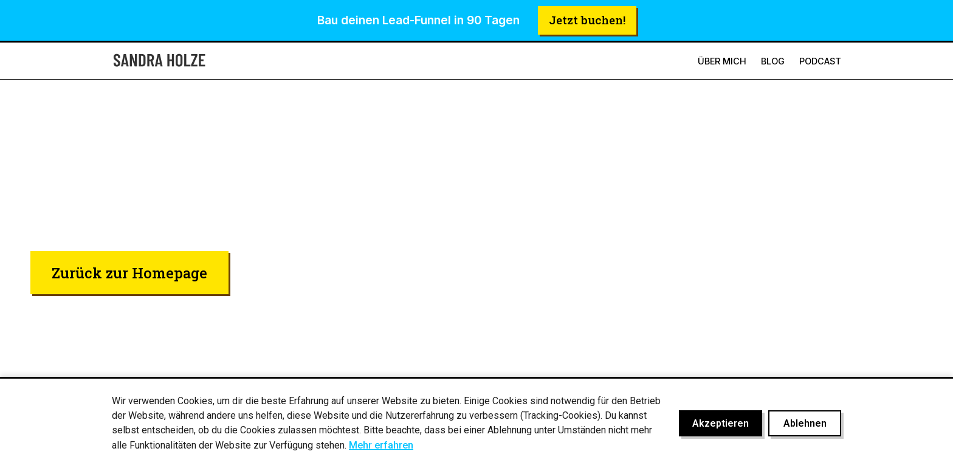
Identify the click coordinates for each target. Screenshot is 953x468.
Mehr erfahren (381, 445)
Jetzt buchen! (587, 19)
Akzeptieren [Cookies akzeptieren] (720, 423)
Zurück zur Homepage (129, 272)
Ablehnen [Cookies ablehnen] (805, 423)
